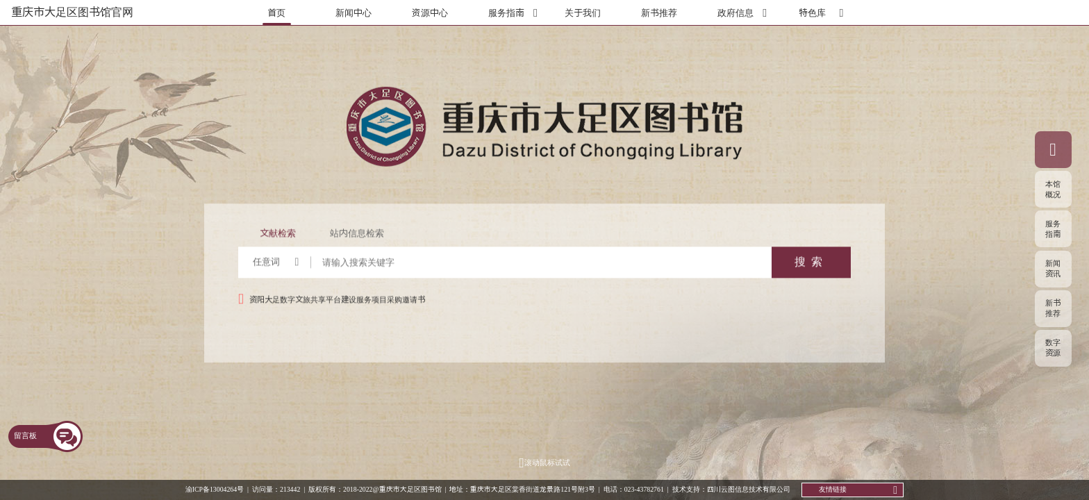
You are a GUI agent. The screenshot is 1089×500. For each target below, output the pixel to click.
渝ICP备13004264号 (214, 488)
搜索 (811, 268)
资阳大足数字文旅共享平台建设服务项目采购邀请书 (337, 305)
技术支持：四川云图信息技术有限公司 (731, 488)
